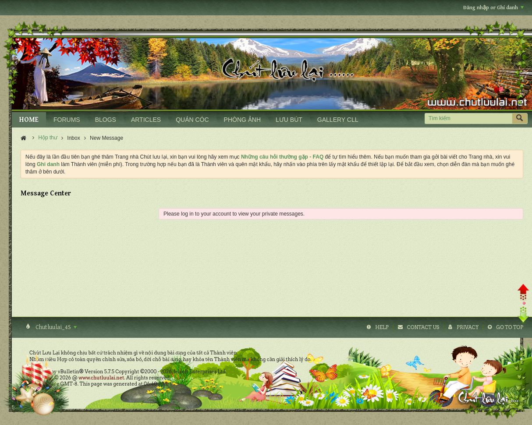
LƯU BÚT (289, 119)
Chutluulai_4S (55, 327)
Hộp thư (47, 138)
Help (382, 327)
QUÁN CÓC (192, 119)
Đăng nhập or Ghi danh (493, 8)
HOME (29, 120)
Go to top (509, 327)
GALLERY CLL (337, 119)
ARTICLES (146, 119)
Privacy (468, 327)
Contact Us (423, 327)
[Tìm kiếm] (468, 118)
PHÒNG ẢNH (242, 119)
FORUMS (66, 119)
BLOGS (105, 119)
